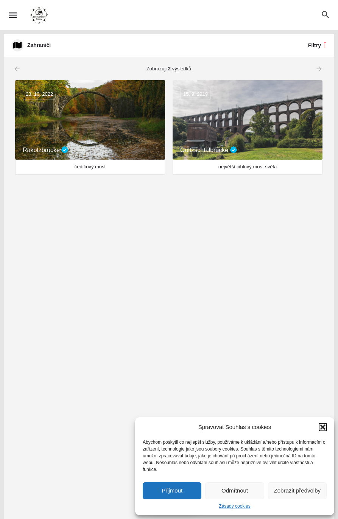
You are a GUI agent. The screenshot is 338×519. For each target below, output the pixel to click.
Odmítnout (234, 490)
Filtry (317, 45)
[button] (323, 427)
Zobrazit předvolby (297, 490)
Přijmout (172, 490)
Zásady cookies (234, 506)
